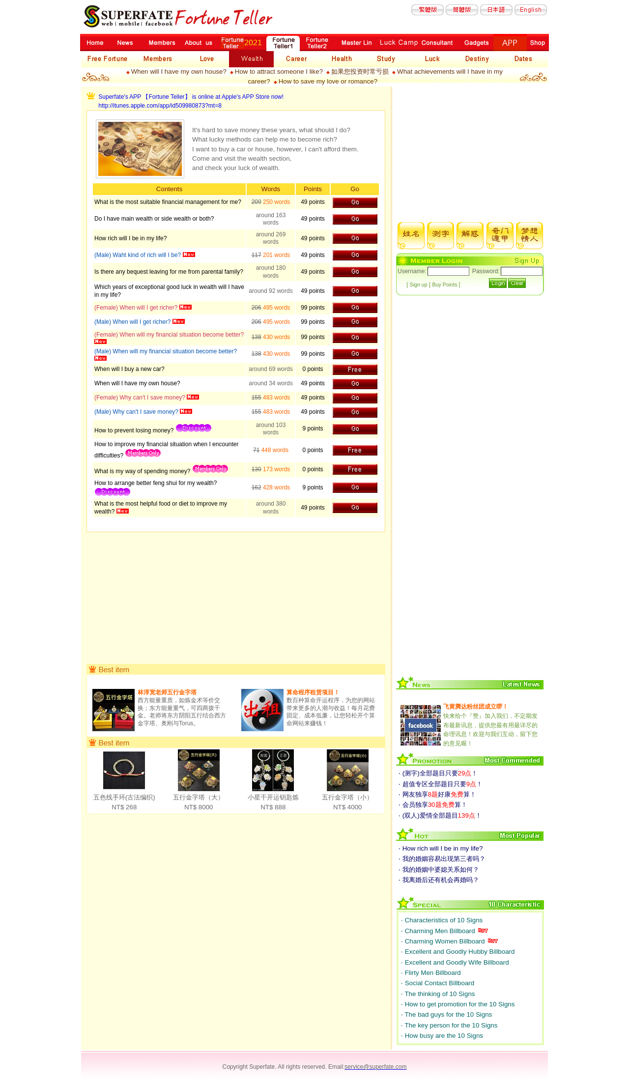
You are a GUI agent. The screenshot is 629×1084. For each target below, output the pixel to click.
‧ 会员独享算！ (433, 804)
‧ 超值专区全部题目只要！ (441, 784)
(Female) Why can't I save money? (140, 397)
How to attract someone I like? (279, 71)
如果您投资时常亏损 (360, 71)
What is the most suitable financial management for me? (167, 202)
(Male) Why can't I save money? (137, 411)
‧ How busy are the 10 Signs (442, 1035)
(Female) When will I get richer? (136, 307)
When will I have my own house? (179, 71)
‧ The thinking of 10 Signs (438, 994)
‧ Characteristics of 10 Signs (442, 920)
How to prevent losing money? (134, 430)
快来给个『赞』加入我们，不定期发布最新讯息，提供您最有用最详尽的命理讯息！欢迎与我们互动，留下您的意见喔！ (490, 724)
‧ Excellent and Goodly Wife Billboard (455, 962)
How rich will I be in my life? (130, 238)
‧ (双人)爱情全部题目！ (440, 815)
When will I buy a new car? (129, 369)
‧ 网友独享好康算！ (437, 794)
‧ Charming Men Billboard (439, 931)
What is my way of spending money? (143, 471)
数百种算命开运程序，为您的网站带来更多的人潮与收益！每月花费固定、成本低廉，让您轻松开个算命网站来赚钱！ (330, 707)
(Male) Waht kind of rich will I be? (138, 255)
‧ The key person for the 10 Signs (449, 1025)
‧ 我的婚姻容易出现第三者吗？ (442, 858)
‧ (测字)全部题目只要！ (438, 773)
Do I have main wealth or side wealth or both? (154, 218)
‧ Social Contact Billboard (437, 983)
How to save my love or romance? (328, 81)
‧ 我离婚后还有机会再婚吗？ (439, 880)
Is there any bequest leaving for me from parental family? (168, 271)
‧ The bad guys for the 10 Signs (446, 1014)
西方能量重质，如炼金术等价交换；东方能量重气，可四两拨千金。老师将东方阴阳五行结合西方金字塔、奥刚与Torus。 (182, 707)
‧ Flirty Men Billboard (431, 972)
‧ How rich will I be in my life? (441, 848)
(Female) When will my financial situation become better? (169, 334)
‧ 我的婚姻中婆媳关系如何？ (439, 869)
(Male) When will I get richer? (133, 321)
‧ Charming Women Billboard (443, 941)
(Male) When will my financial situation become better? (165, 351)
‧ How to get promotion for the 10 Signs (458, 1004)
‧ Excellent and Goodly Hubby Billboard (458, 951)
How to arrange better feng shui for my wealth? (155, 483)
